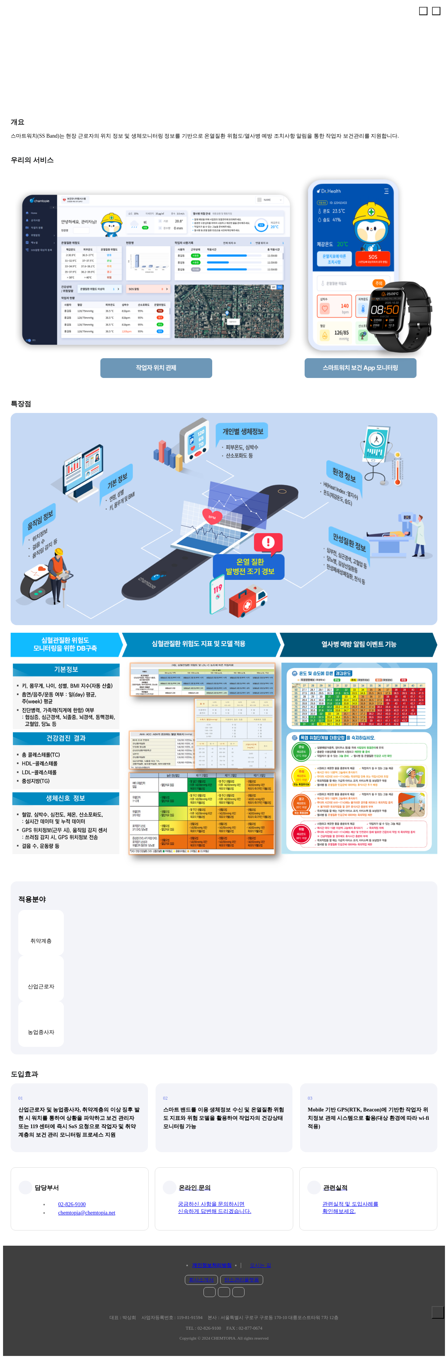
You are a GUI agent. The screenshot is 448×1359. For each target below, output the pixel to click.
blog (238, 1292)
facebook (224, 1292)
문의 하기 (438, 1328)
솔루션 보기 (438, 1312)
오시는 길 (260, 1265)
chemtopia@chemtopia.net (86, 1213)
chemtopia (29, 17)
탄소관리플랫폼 (241, 1280)
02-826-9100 (72, 1204)
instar (209, 1292)
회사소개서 (201, 1280)
